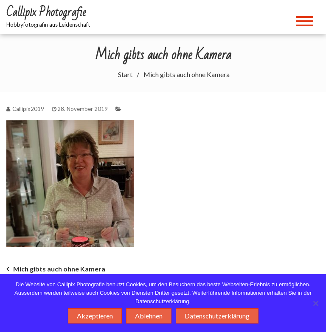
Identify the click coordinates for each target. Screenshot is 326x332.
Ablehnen (149, 316)
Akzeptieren (95, 316)
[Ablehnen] (315, 303)
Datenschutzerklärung (217, 316)
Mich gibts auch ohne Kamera (59, 269)
